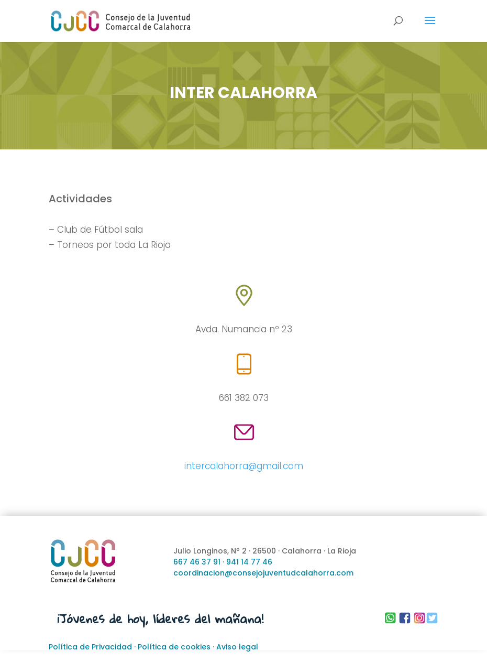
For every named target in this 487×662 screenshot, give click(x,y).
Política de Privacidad (90, 647)
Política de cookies (174, 647)
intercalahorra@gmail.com (243, 466)
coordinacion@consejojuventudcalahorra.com (263, 573)
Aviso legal (237, 647)
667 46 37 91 (196, 562)
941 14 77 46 (249, 562)
